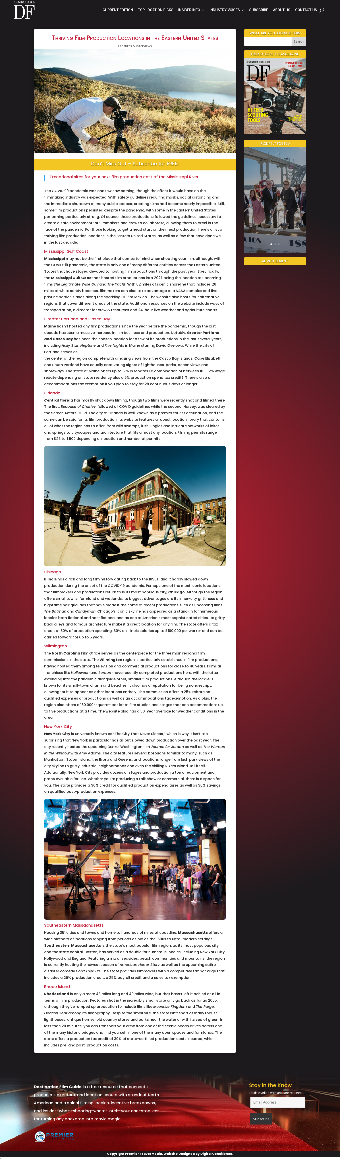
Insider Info (189, 10)
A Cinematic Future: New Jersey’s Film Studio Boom (275, 183)
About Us (281, 10)
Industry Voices (224, 10)
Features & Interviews (135, 46)
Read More (275, 225)
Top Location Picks (155, 10)
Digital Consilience (216, 1154)
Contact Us (306, 10)
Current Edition (118, 10)
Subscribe (258, 10)
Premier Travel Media (143, 1154)
